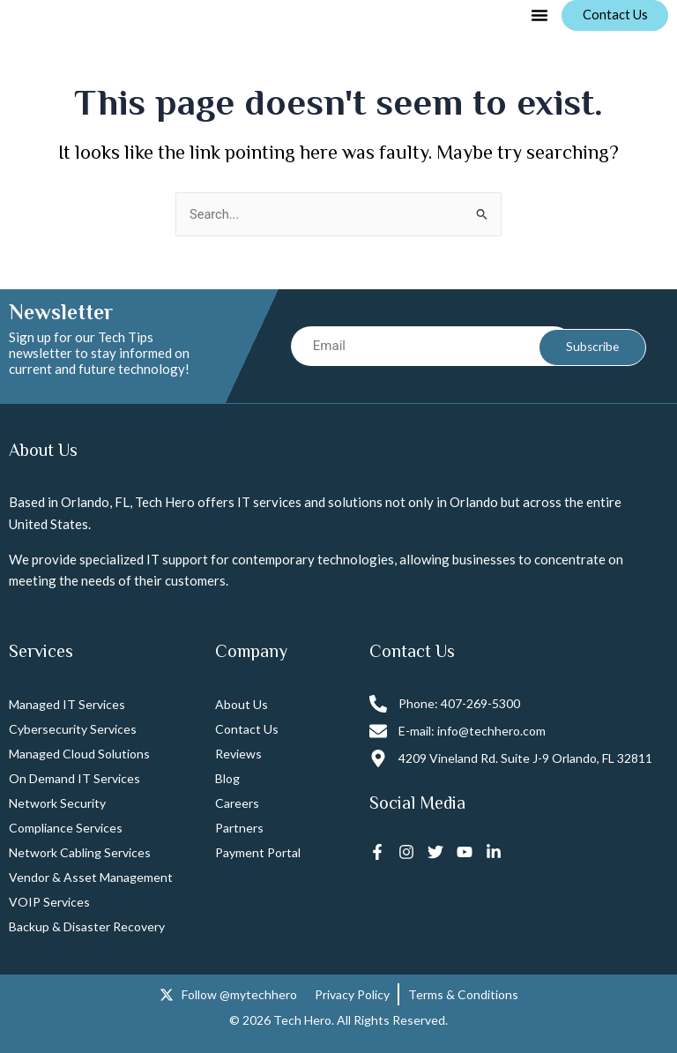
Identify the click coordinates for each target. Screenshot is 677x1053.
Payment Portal (258, 853)
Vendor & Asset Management (91, 877)
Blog (227, 779)
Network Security (57, 803)
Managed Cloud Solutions (79, 754)
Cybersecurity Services (73, 729)
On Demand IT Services (74, 779)
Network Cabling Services (80, 853)
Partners (239, 828)
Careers (237, 803)
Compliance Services (66, 828)
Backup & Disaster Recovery (87, 927)
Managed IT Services (67, 705)
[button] (537, 16)
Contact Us (247, 729)
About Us (241, 705)
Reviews (238, 754)
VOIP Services (49, 902)
